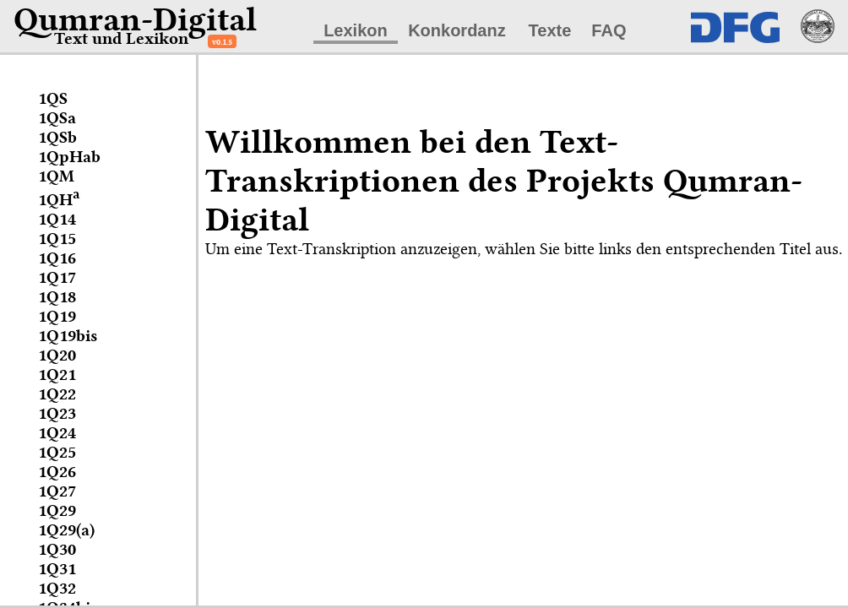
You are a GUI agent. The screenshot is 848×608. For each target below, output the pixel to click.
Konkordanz (457, 30)
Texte (550, 30)
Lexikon (355, 30)
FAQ (608, 30)
